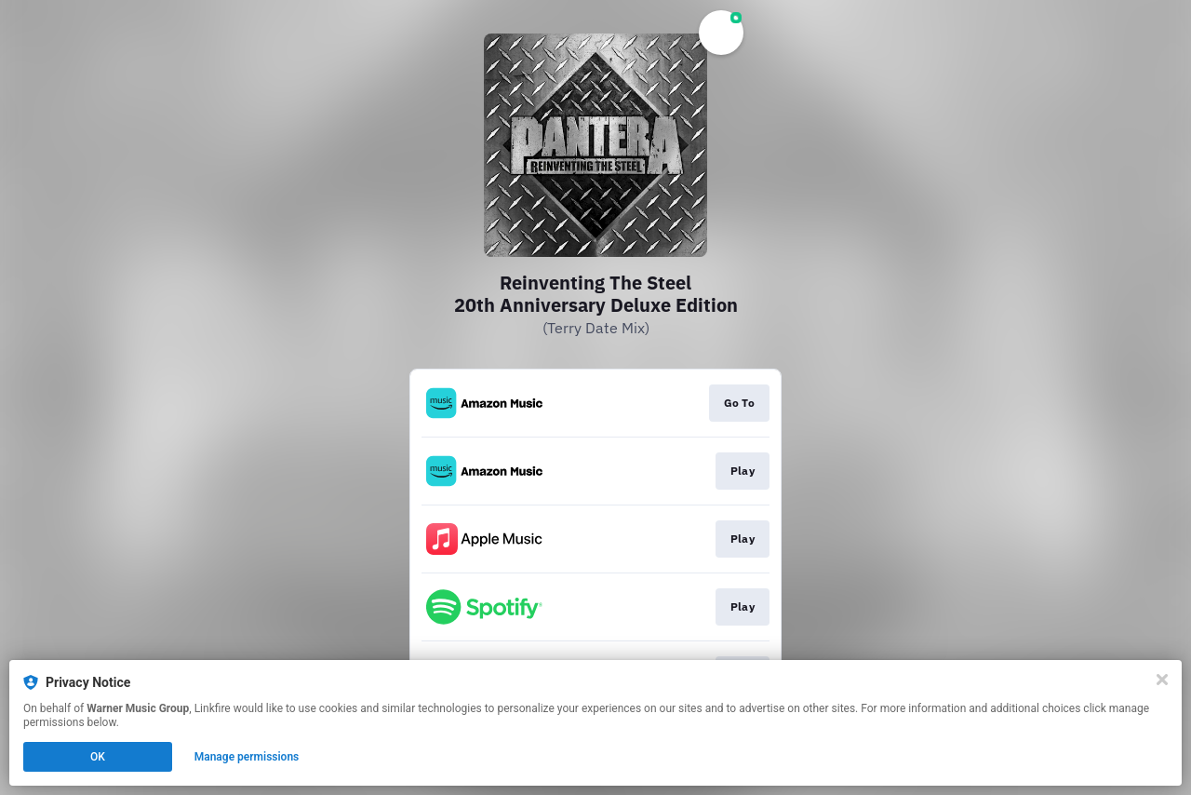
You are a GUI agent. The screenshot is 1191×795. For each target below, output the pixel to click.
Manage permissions (247, 756)
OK (97, 756)
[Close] (1162, 679)
